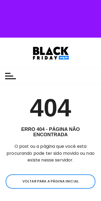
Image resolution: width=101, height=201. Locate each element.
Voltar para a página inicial (50, 154)
